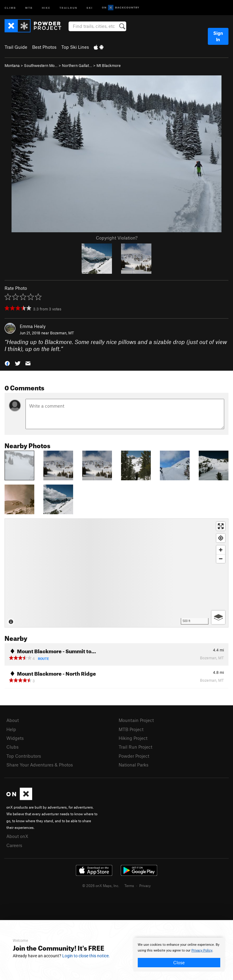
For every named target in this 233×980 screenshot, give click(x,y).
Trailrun (68, 7)
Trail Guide (16, 47)
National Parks (133, 764)
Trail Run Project (135, 747)
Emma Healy (33, 326)
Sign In (218, 36)
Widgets (15, 738)
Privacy (145, 885)
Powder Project (134, 756)
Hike (46, 7)
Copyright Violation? (116, 237)
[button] (7, 362)
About (12, 720)
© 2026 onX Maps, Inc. (100, 885)
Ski (89, 7)
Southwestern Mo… (41, 65)
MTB (29, 7)
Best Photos (44, 47)
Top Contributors (23, 756)
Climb (10, 7)
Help (11, 729)
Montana (12, 65)
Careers (14, 845)
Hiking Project (133, 738)
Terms (129, 885)
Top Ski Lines (75, 47)
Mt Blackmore (108, 65)
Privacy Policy (201, 950)
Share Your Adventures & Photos (39, 764)
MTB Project (131, 729)
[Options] (218, 617)
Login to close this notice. (86, 955)
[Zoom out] (220, 558)
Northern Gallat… (77, 65)
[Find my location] (220, 538)
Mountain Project (136, 720)
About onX (17, 836)
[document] (179, 954)
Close (179, 962)
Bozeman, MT (62, 332)
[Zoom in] (220, 549)
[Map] (116, 573)
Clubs (12, 747)
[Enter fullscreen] (220, 526)
